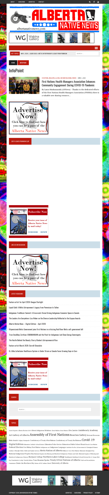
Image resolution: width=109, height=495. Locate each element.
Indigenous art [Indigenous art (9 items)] (45, 447)
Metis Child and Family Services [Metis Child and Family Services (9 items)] (30, 451)
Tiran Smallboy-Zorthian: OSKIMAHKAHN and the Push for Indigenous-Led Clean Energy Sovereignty (44, 334)
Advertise (32, 2)
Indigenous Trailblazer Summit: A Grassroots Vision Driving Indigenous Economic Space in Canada (44, 313)
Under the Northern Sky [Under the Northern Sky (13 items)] (25, 463)
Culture (45, 78)
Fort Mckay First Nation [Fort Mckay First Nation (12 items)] (31, 447)
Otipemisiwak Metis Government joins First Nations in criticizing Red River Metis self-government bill (46, 329)
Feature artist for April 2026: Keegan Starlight (26, 302)
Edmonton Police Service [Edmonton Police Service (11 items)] (53, 444)
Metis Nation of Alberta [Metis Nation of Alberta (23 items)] (51, 450)
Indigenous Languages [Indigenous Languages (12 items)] (58, 447)
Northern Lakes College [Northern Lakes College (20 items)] (54, 456)
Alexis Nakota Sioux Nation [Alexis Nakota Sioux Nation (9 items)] (60, 430)
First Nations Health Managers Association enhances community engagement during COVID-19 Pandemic (68, 83)
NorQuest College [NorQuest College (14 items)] (36, 457)
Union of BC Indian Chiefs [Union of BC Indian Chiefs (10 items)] (43, 463)
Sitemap (97, 493)
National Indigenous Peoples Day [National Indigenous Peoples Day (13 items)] (21, 454)
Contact (41, 2)
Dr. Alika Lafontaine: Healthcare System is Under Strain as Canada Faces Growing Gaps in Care (43, 351)
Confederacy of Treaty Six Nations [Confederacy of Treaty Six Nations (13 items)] (68, 440)
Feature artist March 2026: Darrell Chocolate (25, 345)
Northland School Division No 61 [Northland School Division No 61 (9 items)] (82, 457)
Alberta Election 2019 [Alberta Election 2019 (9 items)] (24, 430)
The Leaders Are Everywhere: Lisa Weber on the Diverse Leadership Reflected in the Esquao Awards (44, 318)
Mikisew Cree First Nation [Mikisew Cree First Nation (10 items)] (71, 451)
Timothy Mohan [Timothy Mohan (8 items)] (28, 460)
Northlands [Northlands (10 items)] (68, 457)
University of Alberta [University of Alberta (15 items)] (60, 463)
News (74, 78)
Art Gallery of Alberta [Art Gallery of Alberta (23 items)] (19, 435)
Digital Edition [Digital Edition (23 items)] (16, 444)
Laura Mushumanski (63, 78)
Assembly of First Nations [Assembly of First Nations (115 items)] (49, 434)
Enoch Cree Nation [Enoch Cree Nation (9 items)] (91, 444)
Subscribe (21, 2)
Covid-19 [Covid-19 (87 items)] (88, 440)
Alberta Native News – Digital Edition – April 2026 (27, 323)
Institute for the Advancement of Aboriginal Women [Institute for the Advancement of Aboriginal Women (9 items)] (82, 447)
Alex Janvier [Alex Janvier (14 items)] (73, 430)
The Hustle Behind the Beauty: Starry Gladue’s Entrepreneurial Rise (33, 340)
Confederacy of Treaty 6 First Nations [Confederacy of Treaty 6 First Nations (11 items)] (42, 440)
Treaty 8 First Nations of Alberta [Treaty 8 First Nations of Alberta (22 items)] (65, 460)
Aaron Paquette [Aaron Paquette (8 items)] (13, 430)
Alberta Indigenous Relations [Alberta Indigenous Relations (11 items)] (41, 430)
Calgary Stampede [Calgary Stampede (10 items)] (24, 440)
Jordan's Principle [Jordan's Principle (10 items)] (14, 451)
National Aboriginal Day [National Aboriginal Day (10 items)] (87, 451)
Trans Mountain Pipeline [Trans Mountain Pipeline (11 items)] (41, 460)
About (13, 2)
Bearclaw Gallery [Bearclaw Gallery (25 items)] (78, 435)
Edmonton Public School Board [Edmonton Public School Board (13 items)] (73, 444)
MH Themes (34, 493)
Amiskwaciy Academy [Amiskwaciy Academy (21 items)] (88, 430)
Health (52, 78)
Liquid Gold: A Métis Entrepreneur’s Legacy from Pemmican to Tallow (34, 307)
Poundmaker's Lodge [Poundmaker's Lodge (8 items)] (17, 460)
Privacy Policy (88, 493)
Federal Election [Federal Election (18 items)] (16, 447)
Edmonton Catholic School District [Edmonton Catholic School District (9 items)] (34, 444)
